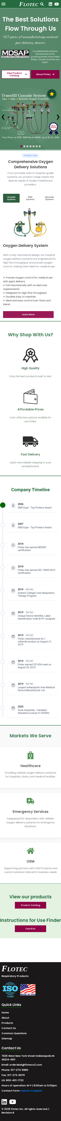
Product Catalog (30, 905)
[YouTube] (56, 4)
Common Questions (14, 1033)
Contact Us (9, 1028)
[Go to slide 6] (37, 146)
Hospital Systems (11, 200)
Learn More (28, 316)
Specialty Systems (49, 200)
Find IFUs (30, 928)
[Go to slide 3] (27, 146)
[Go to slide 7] (40, 146)
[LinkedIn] (50, 4)
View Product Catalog (17, 74)
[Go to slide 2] (24, 146)
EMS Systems (30, 200)
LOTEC (30, 4)
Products (7, 1023)
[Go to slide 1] (21, 146)
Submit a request (31, 1090)
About (5, 1018)
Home (5, 1012)
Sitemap (7, 1038)
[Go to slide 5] (33, 146)
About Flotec (45, 74)
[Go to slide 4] (30, 146)
